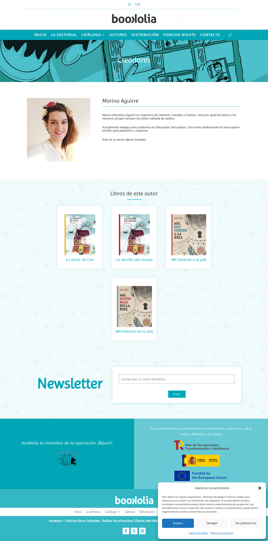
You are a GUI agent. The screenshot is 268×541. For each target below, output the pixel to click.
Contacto (210, 35)
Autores (118, 35)
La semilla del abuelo (134, 259)
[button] (260, 488)
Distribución (145, 35)
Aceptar (178, 523)
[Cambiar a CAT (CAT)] (137, 4)
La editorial (64, 35)
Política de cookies (198, 533)
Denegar (211, 523)
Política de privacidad (221, 533)
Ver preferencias (245, 523)
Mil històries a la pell (188, 259)
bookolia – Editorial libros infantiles (74, 521)
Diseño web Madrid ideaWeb (155, 521)
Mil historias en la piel (134, 331)
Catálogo (91, 35)
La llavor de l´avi (80, 259)
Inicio (40, 35)
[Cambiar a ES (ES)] (129, 4)
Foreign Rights (179, 35)
